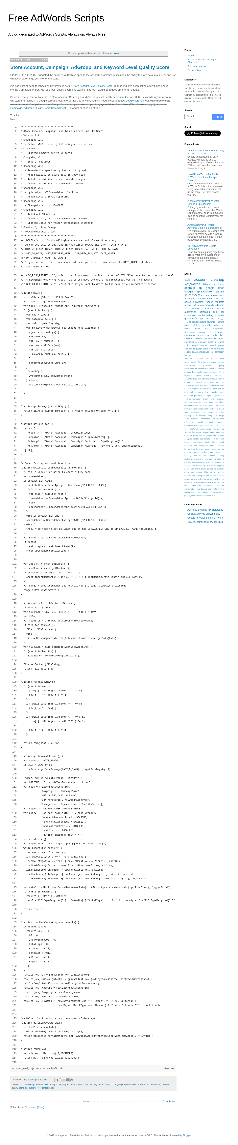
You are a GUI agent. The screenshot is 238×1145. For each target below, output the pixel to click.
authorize (220, 382)
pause (220, 291)
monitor (212, 455)
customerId (212, 412)
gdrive (187, 318)
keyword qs (155, 1084)
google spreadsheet (126, 1084)
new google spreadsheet (134, 100)
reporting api (199, 475)
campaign (205, 312)
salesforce (219, 475)
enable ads (203, 422)
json (222, 335)
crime (203, 412)
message (188, 455)
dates (195, 415)
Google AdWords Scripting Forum (205, 517)
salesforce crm (190, 479)
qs (26, 1088)
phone (197, 469)
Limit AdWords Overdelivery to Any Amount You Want (205, 152)
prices (203, 469)
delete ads (201, 328)
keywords (192, 284)
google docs (215, 287)
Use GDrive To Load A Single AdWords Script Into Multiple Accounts (202, 177)
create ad (194, 405)
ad (190, 322)
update (188, 305)
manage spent (205, 342)
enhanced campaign (193, 425)
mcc (217, 342)
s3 (214, 475)
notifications (200, 462)
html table (210, 442)
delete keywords (191, 419)
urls (207, 492)
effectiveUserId (190, 422)
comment (188, 402)
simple (210, 482)
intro (212, 445)
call (191, 392)
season (204, 482)
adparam (198, 375)
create (187, 405)
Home (86, 1101)
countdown (219, 402)
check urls (208, 399)
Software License (196, 66)
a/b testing (201, 362)
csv (216, 315)
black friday (206, 325)
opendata (220, 462)
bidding (203, 389)
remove (212, 348)
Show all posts (110, 53)
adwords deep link (192, 379)
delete (187, 328)
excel (212, 425)
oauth (213, 462)
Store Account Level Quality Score (92, 85)
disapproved (218, 328)
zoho (204, 496)
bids (209, 389)
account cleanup (209, 279)
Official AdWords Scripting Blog (203, 513)
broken (214, 389)
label (209, 298)
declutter (202, 415)
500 (222, 355)
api (200, 287)
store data (195, 489)
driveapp (220, 419)
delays (221, 415)
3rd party (210, 318)
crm (222, 325)
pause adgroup (217, 466)
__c (222, 318)
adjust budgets (199, 322)
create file (203, 405)
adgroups (189, 298)
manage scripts (200, 452)
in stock (220, 442)
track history (213, 489)
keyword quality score (206, 449)
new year (208, 459)
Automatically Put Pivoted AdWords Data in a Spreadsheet (204, 226)
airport (187, 382)
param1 (203, 345)
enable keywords (216, 422)
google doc (198, 439)
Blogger (187, 1135)
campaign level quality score (102, 1084)
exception (220, 425)
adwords (209, 305)
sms (215, 482)
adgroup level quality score (75, 1084)
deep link (212, 415)
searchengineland (200, 352)
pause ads (189, 469)
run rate (220, 348)
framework (196, 432)
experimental (205, 429)
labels (207, 284)
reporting (218, 284)
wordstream (219, 492)
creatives (195, 412)
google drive (211, 335)
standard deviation (197, 485)
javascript (220, 445)
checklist (220, 399)
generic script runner (211, 432)
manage (187, 452)
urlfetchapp (198, 318)
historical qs (142, 1084)
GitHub (58, 1068)
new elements (197, 459)
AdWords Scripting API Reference (205, 509)
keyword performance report (209, 338)
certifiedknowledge (192, 399)
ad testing (219, 369)
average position (191, 385)
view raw (169, 1068)
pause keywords (193, 302)
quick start (189, 472)
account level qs (27, 1084)
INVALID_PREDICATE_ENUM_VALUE (200, 359)
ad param (198, 305)
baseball (215, 385)
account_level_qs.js (23, 1068)
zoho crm (211, 496)
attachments (209, 382)
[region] (93, 595)
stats (217, 485)
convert (206, 402)
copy (212, 402)
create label (198, 409)
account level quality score (48, 1084)
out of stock (198, 466)
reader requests (215, 302)
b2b (198, 325)
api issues (197, 382)
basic (222, 385)
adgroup (189, 287)
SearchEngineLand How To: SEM (205, 522)
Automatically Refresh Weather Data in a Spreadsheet (203, 202)
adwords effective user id (213, 379)
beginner (195, 389)
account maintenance (212, 295)
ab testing (211, 362)
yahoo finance (196, 496)
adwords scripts (214, 308)
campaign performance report (198, 395)
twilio (186, 492)
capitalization (218, 395)
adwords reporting (215, 322)
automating (190, 312)
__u (186, 322)
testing (204, 489)
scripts (187, 352)
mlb (195, 455)
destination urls (208, 419)
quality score (35, 1088)
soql (186, 485)
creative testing (205, 315)
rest (207, 475)
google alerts (211, 435)
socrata (221, 482)
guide (222, 439)
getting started (199, 435)
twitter (191, 492)
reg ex (213, 472)
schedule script (205, 479)
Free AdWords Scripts (56, 18)
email (221, 315)
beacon (187, 389)
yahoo (187, 496)
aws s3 (207, 385)
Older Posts (169, 1101)
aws (201, 385)
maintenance (190, 342)
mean (221, 452)
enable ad (205, 332)
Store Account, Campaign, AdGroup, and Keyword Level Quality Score (89, 67)
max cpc (213, 452)
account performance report (202, 369)
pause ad (219, 298)
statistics (210, 485)
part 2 (207, 466)
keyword (188, 338)
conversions (198, 402)
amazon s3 (189, 325)
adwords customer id (214, 375)
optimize (188, 466)
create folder (213, 405)
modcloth (203, 455)
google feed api (211, 439)
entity (206, 425)
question (220, 469)
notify (208, 462)
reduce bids (202, 472)
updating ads (200, 492)
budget (216, 325)
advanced (201, 298)
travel (222, 489)
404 (217, 318)
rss (211, 475)
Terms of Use (194, 70)
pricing (210, 469)
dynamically (190, 332)
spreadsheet (48, 1088)
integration (203, 445)
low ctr (221, 449)
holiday (200, 442)
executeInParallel (191, 429)
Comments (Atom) (34, 1107)
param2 (212, 345)
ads (187, 279)
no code (217, 459)
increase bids (190, 445)
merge (195, 345)
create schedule (211, 409)
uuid (212, 492)
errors (199, 335)
